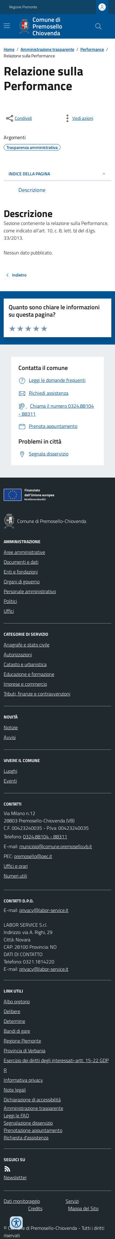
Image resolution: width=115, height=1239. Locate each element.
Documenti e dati (21, 562)
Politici (10, 601)
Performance (92, 49)
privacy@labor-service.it (43, 969)
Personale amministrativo (30, 591)
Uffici (9, 611)
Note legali (15, 1089)
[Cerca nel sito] (96, 26)
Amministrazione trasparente (47, 49)
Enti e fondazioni (21, 571)
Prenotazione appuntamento (33, 1130)
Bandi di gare (17, 1031)
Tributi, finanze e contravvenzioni (37, 693)
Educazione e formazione (29, 674)
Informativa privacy (23, 1080)
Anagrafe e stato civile (26, 644)
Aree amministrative (24, 552)
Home (9, 49)
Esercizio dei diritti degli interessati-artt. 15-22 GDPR (56, 1065)
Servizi (72, 1201)
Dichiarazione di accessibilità (32, 1099)
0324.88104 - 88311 (45, 836)
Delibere (12, 1011)
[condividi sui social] (18, 118)
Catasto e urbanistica (25, 664)
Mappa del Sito (83, 1208)
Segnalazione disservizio (28, 1123)
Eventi (10, 780)
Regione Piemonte (23, 7)
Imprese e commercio (25, 684)
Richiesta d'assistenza (26, 1137)
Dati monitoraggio (22, 1201)
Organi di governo (22, 581)
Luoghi (10, 771)
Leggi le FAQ (16, 1115)
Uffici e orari (16, 866)
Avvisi (10, 737)
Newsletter (15, 1177)
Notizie (11, 727)
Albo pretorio (17, 1001)
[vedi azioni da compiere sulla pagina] (77, 118)
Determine (14, 1021)
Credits (35, 1208)
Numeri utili (15, 875)
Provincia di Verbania (24, 1050)
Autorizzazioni (18, 654)
